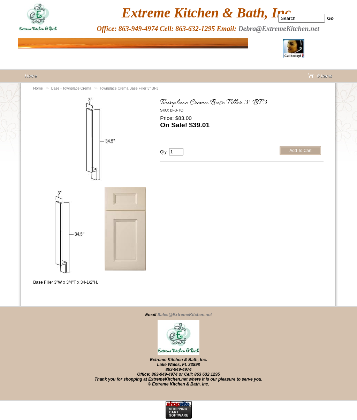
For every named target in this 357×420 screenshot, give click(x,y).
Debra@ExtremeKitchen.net (278, 28)
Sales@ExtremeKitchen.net (185, 314)
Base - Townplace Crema (71, 88)
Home (38, 88)
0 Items (320, 77)
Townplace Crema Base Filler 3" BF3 (129, 88)
